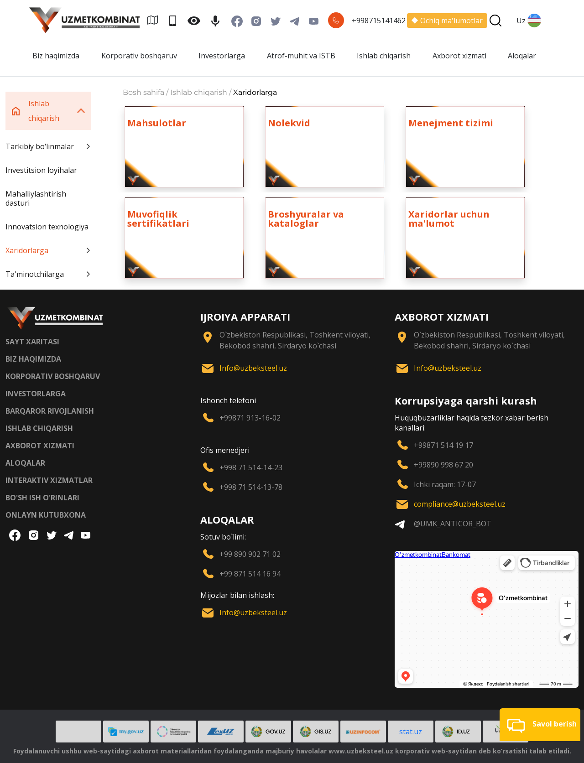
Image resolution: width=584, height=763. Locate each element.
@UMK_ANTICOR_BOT (452, 524)
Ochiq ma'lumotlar (447, 20)
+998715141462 (379, 21)
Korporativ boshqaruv (139, 56)
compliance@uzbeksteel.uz (460, 504)
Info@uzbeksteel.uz (253, 368)
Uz (528, 20)
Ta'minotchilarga (48, 274)
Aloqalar (522, 56)
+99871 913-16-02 (250, 418)
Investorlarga (221, 56)
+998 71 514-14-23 (250, 467)
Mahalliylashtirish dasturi (35, 198)
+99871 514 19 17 (443, 445)
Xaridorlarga (48, 250)
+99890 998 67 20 (443, 465)
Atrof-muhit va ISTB (301, 56)
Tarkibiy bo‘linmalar (48, 146)
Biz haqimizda (55, 56)
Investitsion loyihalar (41, 170)
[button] (540, 724)
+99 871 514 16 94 (250, 574)
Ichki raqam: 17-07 (445, 484)
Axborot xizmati (459, 56)
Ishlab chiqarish (384, 56)
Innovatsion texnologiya (47, 227)
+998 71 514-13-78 (250, 487)
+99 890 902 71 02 (250, 554)
